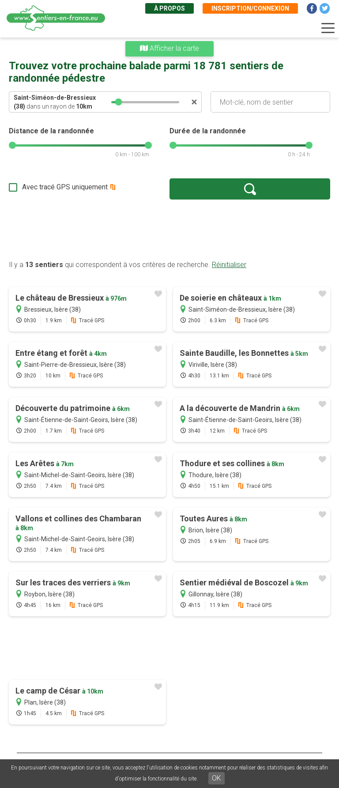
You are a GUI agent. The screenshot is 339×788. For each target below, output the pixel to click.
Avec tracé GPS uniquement (65, 187)
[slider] (118, 102)
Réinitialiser (229, 264)
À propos (169, 8)
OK (216, 778)
